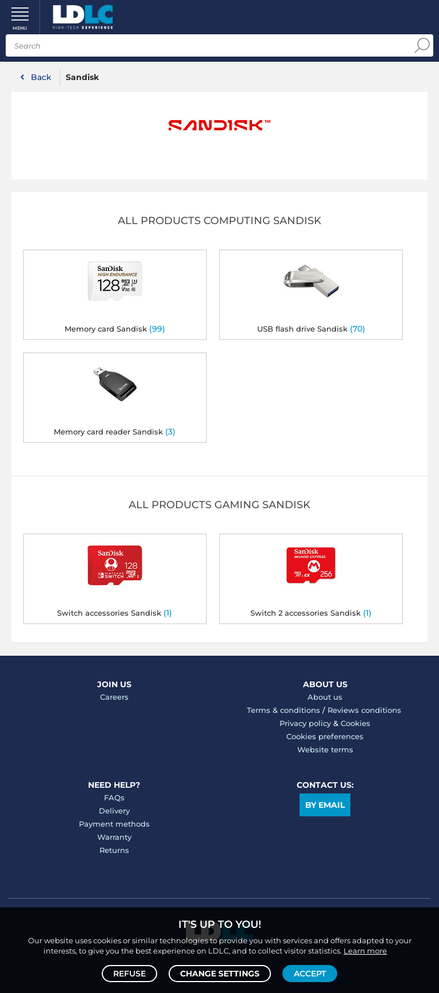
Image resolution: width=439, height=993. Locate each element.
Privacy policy (305, 723)
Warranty (114, 837)
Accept (310, 973)
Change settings (220, 973)
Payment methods (114, 823)
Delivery (114, 810)
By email (325, 805)
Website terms (325, 749)
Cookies (355, 723)
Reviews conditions (364, 710)
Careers (114, 696)
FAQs (114, 797)
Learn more (365, 950)
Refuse (129, 973)
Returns (114, 850)
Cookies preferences (325, 736)
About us (325, 696)
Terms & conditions (283, 710)
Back (41, 77)
